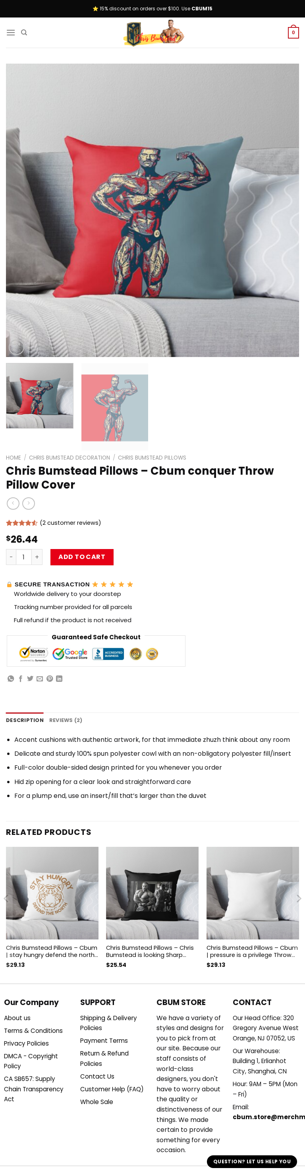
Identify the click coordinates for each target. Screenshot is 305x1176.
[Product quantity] (24, 557)
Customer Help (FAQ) (112, 1089)
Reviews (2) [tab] (66, 720)
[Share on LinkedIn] (59, 679)
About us (17, 1018)
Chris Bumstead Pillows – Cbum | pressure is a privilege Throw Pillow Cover (252, 951)
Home (13, 458)
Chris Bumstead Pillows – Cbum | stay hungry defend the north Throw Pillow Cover (51, 951)
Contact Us (97, 1076)
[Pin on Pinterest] (49, 679)
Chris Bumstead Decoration (69, 458)
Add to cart (81, 556)
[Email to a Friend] (40, 679)
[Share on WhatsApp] (11, 679)
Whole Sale (96, 1102)
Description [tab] (25, 720)
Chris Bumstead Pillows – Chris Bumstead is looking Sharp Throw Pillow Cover (150, 951)
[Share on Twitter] (30, 679)
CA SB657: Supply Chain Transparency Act (34, 1089)
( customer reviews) (70, 523)
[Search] (24, 32)
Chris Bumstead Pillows (152, 458)
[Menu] (10, 32)
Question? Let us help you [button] (252, 1161)
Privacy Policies (26, 1043)
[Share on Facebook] (20, 679)
